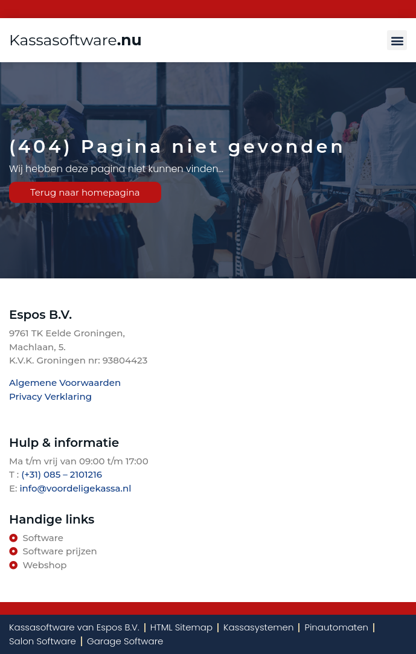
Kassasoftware (75, 40)
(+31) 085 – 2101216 (60, 474)
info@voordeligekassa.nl (75, 488)
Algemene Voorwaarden (65, 382)
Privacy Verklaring (50, 396)
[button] (397, 40)
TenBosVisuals (42, 414)
